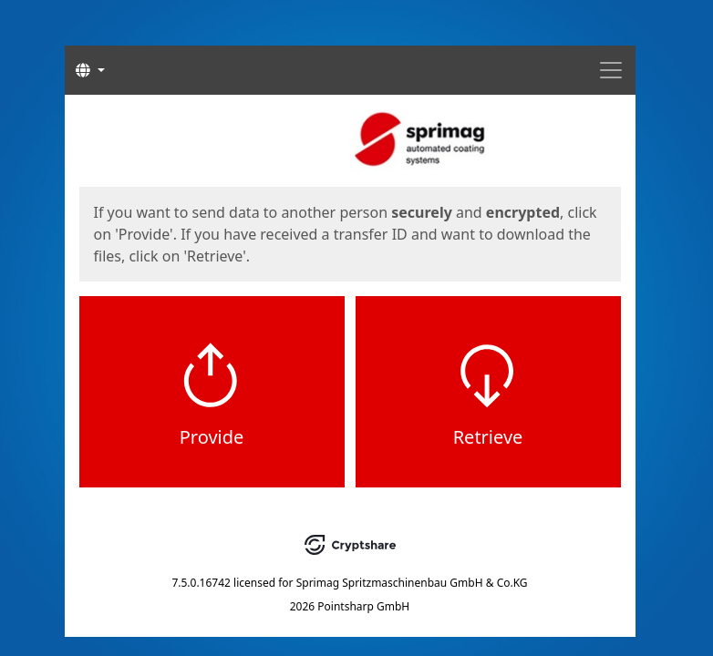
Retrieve (488, 437)
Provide (212, 437)
